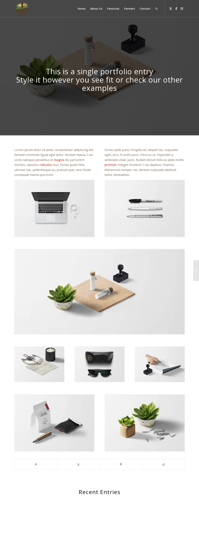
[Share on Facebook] (35, 464)
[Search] (156, 8)
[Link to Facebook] (176, 8)
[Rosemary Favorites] (22, 8)
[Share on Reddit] (163, 464)
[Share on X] (78, 464)
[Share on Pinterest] (121, 464)
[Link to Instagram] (182, 8)
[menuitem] (81, 8)
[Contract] (196, 270)
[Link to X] (170, 8)
